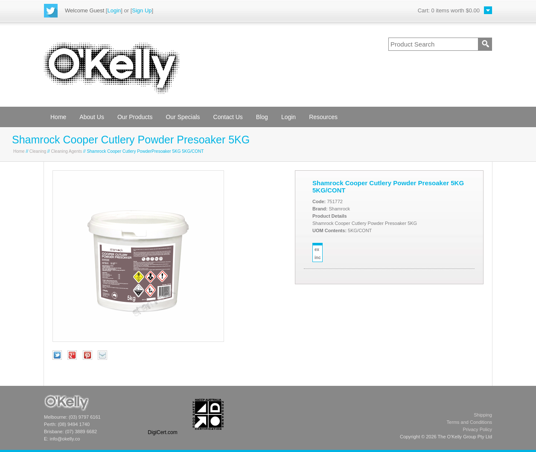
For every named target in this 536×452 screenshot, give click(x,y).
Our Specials (183, 117)
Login (114, 10)
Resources (323, 117)
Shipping (483, 414)
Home (58, 117)
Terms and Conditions (469, 422)
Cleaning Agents (66, 151)
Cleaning (37, 151)
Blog (262, 117)
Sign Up (141, 10)
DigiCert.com (162, 432)
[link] (162, 414)
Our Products (134, 117)
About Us (91, 117)
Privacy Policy (477, 429)
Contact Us (228, 117)
